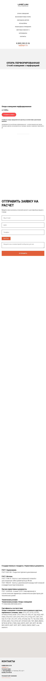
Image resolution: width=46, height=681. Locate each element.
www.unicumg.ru (6, 677)
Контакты (23, 36)
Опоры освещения (23, 13)
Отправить (23, 253)
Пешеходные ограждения (23, 26)
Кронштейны (23, 23)
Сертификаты (23, 33)
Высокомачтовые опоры (23, 16)
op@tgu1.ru (5, 667)
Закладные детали (23, 20)
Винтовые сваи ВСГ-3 (23, 30)
